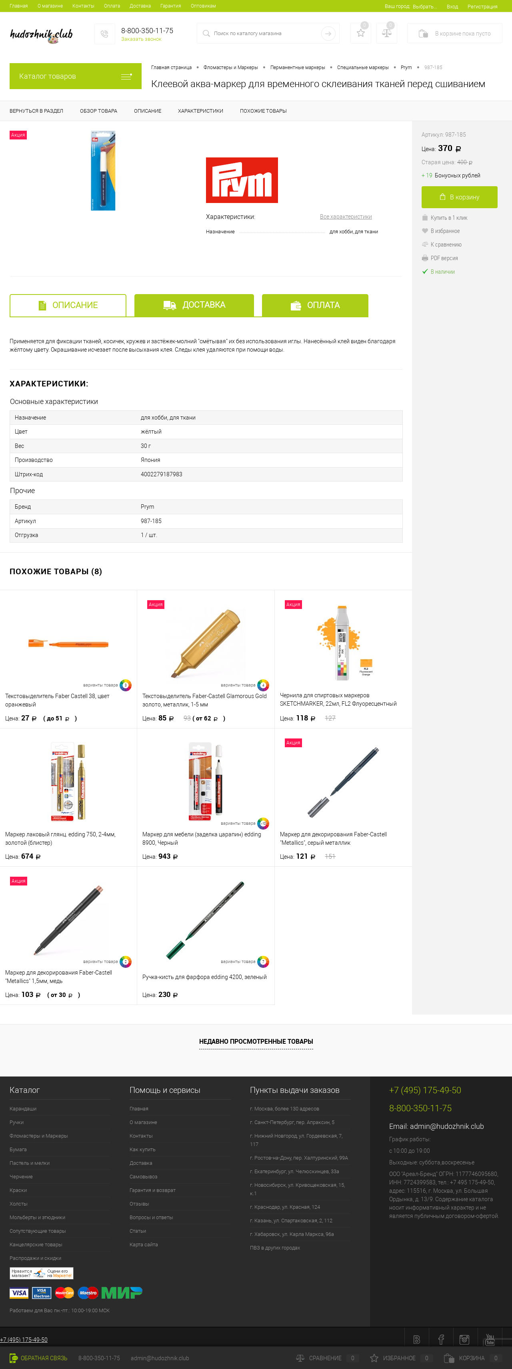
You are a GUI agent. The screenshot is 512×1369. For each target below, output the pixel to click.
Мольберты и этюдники (37, 1213)
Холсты (19, 1199)
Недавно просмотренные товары (256, 1036)
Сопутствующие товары (38, 1226)
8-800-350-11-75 (99, 1358)
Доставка (140, 6)
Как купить (143, 1145)
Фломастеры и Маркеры (39, 1131)
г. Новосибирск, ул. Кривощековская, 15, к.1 (297, 1184)
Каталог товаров (75, 76)
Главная (19, 6)
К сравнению (442, 244)
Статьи (138, 1226)
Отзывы (139, 1199)
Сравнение (327, 1358)
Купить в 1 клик (445, 217)
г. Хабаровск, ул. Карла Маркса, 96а (292, 1229)
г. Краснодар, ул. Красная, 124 (285, 1202)
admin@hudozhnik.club (447, 1121)
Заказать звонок (141, 39)
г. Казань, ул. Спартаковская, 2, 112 (291, 1216)
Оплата (112, 6)
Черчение (21, 1172)
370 (462, 155)
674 (25, 851)
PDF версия (440, 258)
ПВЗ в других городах (275, 1243)
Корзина (473, 1358)
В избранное (441, 231)
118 (308, 713)
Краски (18, 1185)
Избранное (401, 1358)
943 (162, 851)
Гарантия (170, 6)
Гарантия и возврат (153, 1185)
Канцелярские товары (36, 1240)
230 (162, 989)
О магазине (50, 6)
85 (183, 713)
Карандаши (23, 1104)
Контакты (83, 6)
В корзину (460, 197)
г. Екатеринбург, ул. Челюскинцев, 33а (294, 1167)
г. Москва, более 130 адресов (284, 1104)
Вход (452, 7)
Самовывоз (144, 1172)
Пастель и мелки (30, 1158)
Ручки (17, 1117)
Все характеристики (346, 216)
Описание (68, 305)
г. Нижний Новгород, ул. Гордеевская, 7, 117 (296, 1135)
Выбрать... (425, 7)
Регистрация (483, 7)
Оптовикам (203, 6)
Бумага (18, 1145)
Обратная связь (39, 1358)
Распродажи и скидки (35, 1253)
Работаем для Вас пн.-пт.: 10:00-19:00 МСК (60, 1306)
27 (41, 713)
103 (42, 989)
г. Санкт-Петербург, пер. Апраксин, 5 (292, 1117)
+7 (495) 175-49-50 (24, 1335)
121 (308, 851)
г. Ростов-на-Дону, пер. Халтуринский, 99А (299, 1153)
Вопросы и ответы (151, 1213)
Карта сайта (144, 1240)
